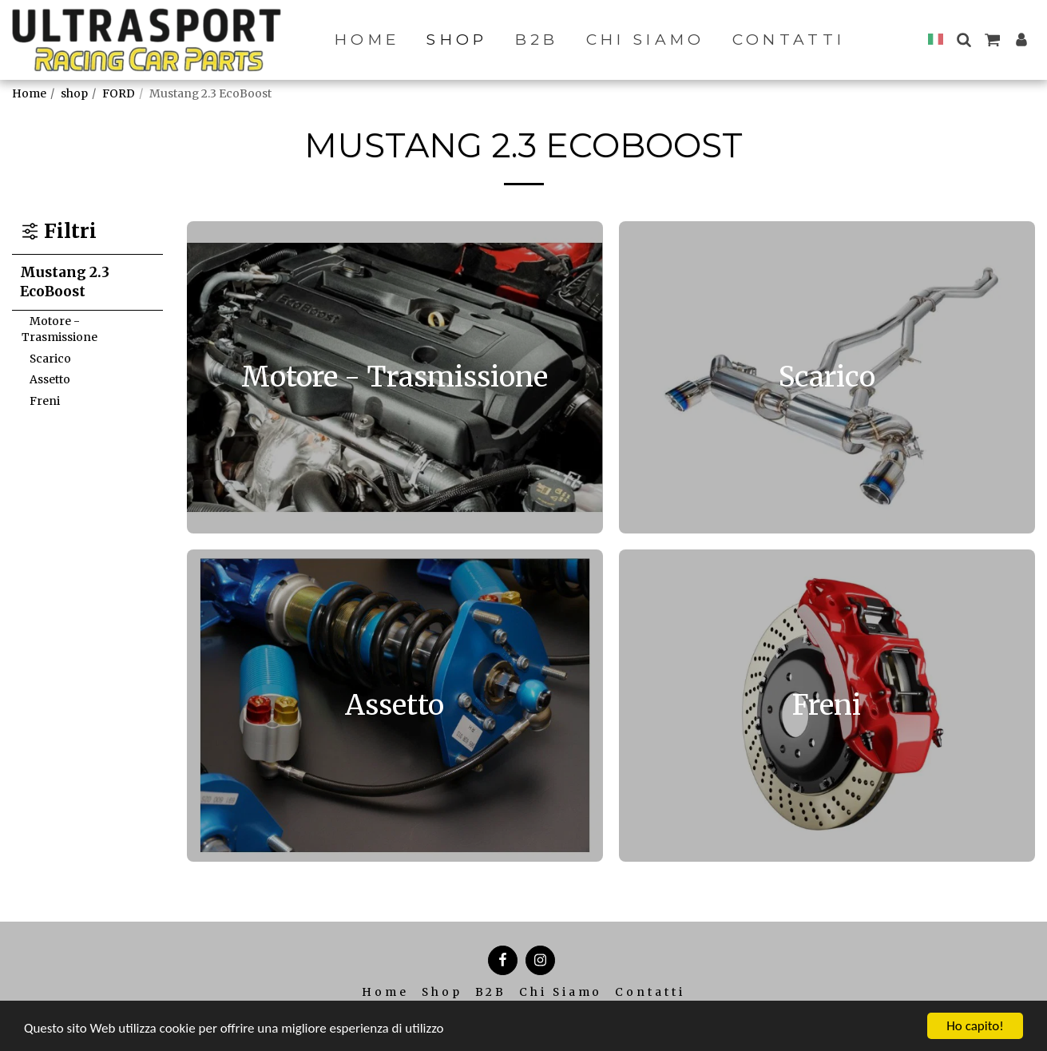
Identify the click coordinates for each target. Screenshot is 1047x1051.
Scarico (50, 358)
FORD (118, 93)
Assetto (50, 379)
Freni (45, 401)
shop (74, 93)
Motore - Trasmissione (59, 329)
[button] (963, 39)
